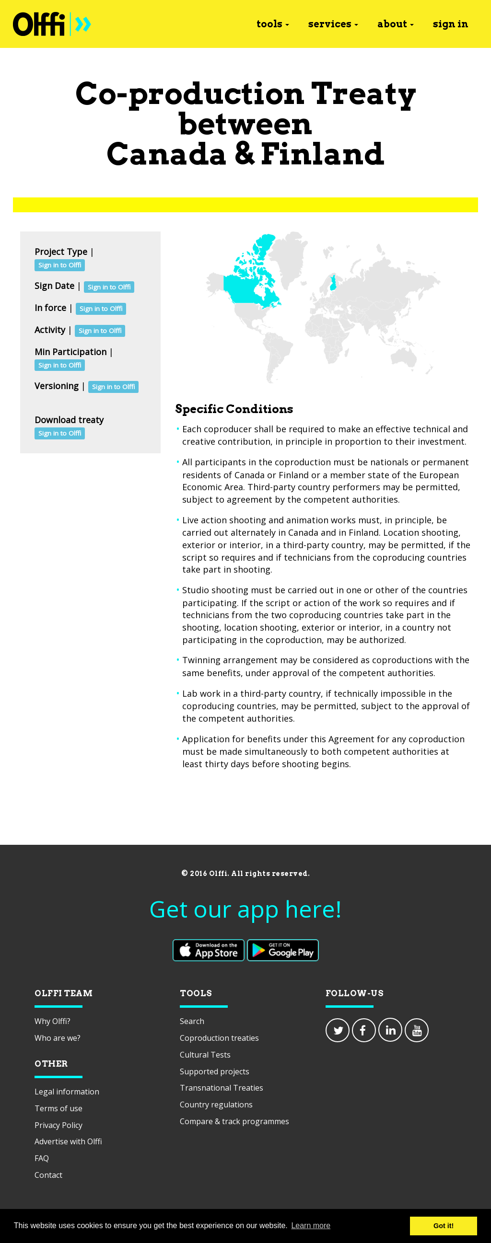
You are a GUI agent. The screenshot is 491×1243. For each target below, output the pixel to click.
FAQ (42, 1158)
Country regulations (216, 1104)
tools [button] (273, 24)
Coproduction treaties (219, 1038)
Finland (322, 153)
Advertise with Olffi (68, 1141)
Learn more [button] (310, 1225)
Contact (48, 1175)
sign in (450, 24)
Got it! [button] (443, 1226)
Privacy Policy (58, 1125)
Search (192, 1021)
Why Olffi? (52, 1021)
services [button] (333, 24)
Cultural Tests (205, 1054)
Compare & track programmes (234, 1121)
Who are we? (58, 1038)
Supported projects (214, 1071)
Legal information (67, 1091)
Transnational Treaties (221, 1087)
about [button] (395, 24)
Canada (167, 153)
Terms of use (58, 1108)
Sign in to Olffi (59, 265)
